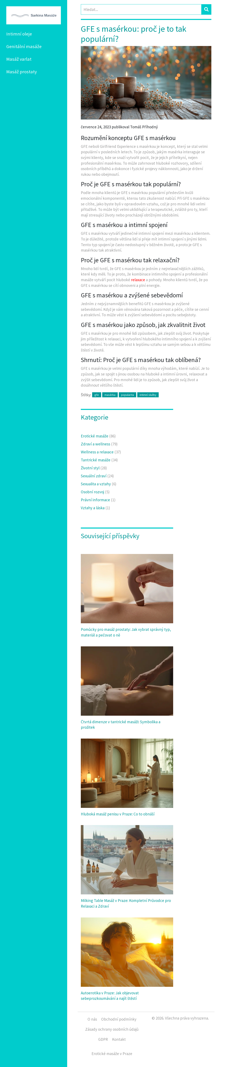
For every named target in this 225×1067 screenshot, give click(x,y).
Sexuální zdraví (97, 475)
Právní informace (98, 499)
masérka (110, 395)
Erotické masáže (98, 435)
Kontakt (119, 1039)
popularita (127, 395)
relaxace (138, 279)
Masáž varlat (18, 59)
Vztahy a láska (95, 507)
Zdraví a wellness (99, 443)
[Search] (141, 9)
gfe (96, 395)
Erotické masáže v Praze (112, 1053)
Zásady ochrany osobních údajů (112, 1029)
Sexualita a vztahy (98, 483)
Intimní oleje (19, 34)
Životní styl (94, 467)
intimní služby (148, 395)
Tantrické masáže (99, 459)
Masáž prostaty (21, 72)
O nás (92, 1019)
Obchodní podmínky (118, 1019)
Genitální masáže (24, 46)
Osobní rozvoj (95, 491)
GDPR (103, 1039)
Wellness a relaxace (101, 451)
